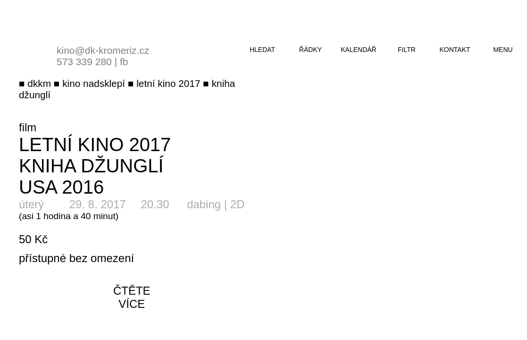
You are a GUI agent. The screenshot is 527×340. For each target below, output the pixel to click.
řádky (310, 49)
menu (502, 49)
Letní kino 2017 (95, 144)
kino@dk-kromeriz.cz (103, 50)
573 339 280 (84, 61)
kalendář (358, 49)
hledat (262, 49)
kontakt (454, 49)
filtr (407, 49)
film (27, 127)
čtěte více (132, 297)
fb (124, 61)
